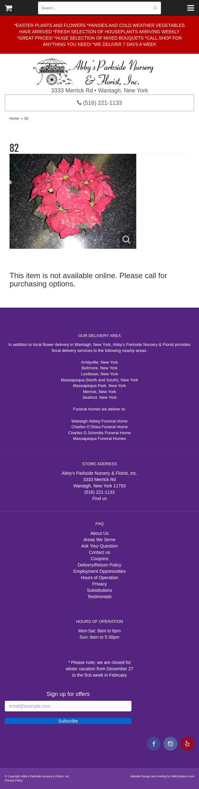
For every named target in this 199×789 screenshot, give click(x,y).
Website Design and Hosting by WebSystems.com (162, 776)
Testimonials (99, 596)
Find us (99, 498)
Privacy (99, 583)
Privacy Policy (14, 780)
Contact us (99, 552)
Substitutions (99, 590)
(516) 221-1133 (99, 103)
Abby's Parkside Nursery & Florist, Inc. (99, 71)
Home (14, 118)
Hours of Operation (99, 577)
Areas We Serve (99, 539)
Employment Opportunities (100, 571)
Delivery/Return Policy (99, 564)
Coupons (99, 558)
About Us (99, 533)
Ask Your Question (99, 545)
